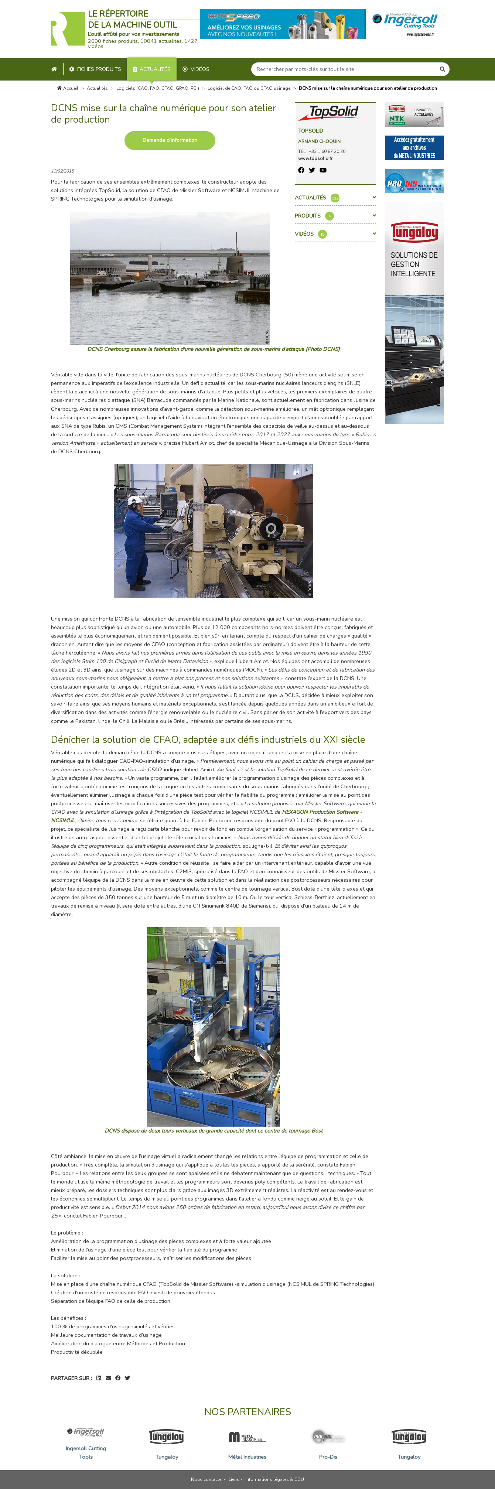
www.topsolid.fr (315, 158)
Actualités (152, 69)
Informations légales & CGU (274, 1479)
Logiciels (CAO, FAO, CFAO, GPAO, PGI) (157, 88)
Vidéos (195, 69)
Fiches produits (95, 69)
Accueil (67, 88)
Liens (234, 1479)
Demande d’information (170, 140)
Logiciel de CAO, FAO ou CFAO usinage (249, 88)
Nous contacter (207, 1479)
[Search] (343, 69)
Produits (335, 216)
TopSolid (310, 130)
